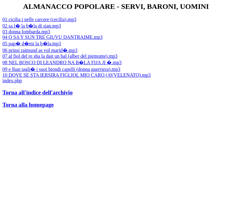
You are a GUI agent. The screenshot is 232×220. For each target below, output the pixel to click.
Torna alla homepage (28, 104)
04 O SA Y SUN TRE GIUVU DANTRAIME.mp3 (52, 37)
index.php (12, 80)
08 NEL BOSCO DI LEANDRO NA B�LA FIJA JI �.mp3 (62, 62)
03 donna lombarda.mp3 (26, 31)
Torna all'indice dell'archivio (37, 92)
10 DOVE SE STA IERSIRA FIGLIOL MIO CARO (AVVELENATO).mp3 (76, 75)
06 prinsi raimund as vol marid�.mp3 (39, 50)
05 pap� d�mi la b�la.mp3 (31, 43)
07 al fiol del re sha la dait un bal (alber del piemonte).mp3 (59, 56)
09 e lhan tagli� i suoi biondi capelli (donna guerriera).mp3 (61, 69)
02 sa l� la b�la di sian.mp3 (31, 25)
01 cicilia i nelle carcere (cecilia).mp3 (39, 19)
